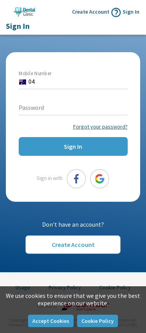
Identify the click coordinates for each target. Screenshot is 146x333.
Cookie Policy (97, 320)
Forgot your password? (100, 126)
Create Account (73, 244)
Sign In (131, 11)
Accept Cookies (50, 320)
